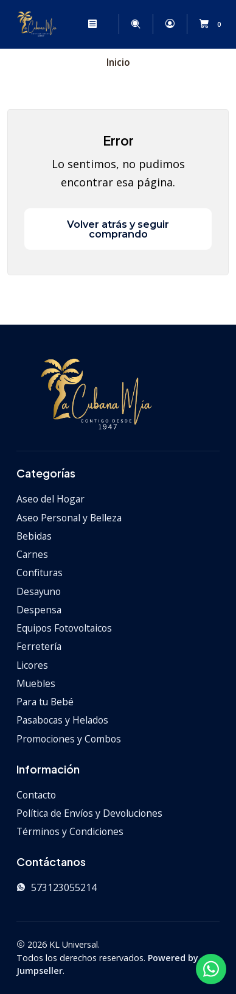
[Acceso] (169, 23)
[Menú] (92, 23)
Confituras (39, 572)
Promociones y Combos (68, 738)
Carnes (32, 554)
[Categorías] (111, 24)
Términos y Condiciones (69, 831)
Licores (32, 665)
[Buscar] (136, 23)
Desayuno (38, 591)
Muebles (35, 683)
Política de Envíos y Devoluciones (89, 813)
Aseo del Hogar (50, 499)
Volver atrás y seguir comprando (118, 229)
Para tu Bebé (45, 701)
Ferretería (38, 646)
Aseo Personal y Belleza (69, 517)
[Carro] (212, 24)
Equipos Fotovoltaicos (64, 628)
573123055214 (56, 887)
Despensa (38, 609)
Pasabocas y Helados (62, 720)
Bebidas (34, 536)
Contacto (36, 795)
